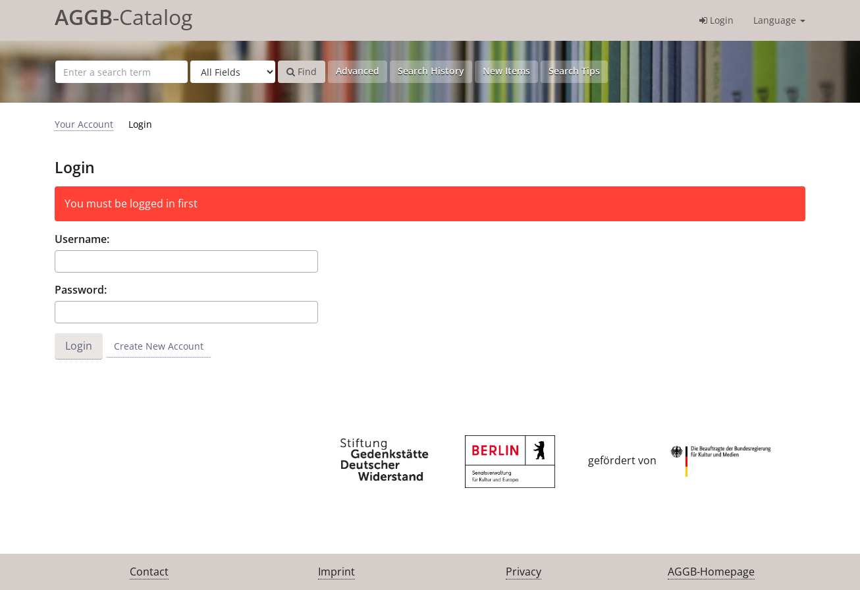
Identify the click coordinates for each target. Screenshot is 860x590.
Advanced (357, 71)
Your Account (84, 124)
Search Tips (574, 71)
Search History (431, 71)
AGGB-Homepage (711, 571)
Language (779, 20)
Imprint (336, 571)
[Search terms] (121, 72)
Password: (81, 289)
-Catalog (123, 17)
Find (301, 71)
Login (716, 20)
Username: (82, 239)
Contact (149, 571)
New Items (506, 71)
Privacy (523, 571)
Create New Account (158, 346)
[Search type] (232, 72)
